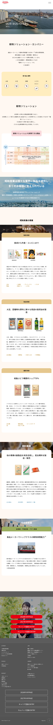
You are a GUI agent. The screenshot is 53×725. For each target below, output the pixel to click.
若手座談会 (4, 666)
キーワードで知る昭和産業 (7, 653)
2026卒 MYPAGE (26, 616)
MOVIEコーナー (5, 655)
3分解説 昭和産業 (5, 648)
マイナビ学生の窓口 (6, 686)
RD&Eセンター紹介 (31, 657)
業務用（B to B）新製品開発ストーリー (35, 650)
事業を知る (4, 650)
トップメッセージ (5, 652)
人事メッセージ (5, 676)
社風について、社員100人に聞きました (35, 664)
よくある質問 (4, 683)
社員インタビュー (5, 664)
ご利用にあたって (31, 673)
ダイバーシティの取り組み (33, 667)
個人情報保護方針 (31, 675)
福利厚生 (3, 681)
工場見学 (29, 655)
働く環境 (29, 669)
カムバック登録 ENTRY (26, 631)
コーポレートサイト (31, 677)
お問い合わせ (4, 684)
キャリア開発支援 (31, 666)
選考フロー (4, 679)
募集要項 (3, 678)
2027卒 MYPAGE (26, 621)
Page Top (46, 720)
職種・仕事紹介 (31, 648)
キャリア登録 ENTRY (26, 626)
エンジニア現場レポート (32, 653)
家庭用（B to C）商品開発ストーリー (35, 652)
